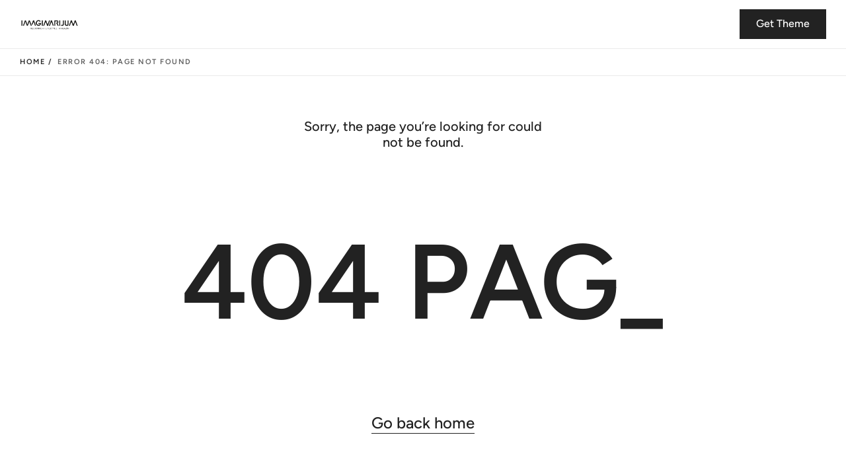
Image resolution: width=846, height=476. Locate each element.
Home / (36, 62)
